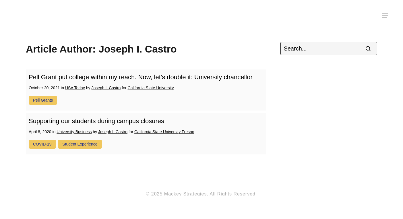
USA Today (75, 88)
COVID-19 (42, 144)
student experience (79, 144)
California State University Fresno (164, 131)
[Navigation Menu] (385, 15)
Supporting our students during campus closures (96, 121)
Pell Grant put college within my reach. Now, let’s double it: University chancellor (141, 77)
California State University (151, 88)
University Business (74, 131)
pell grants (43, 100)
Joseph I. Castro (106, 88)
